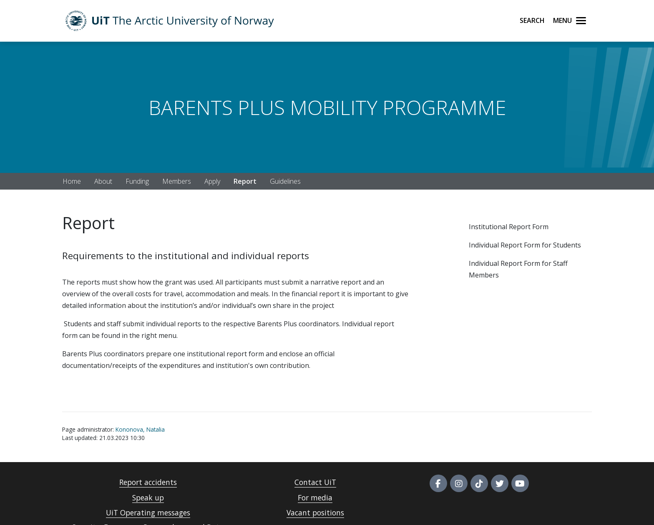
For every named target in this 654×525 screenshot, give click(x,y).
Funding (137, 181)
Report (245, 181)
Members (176, 181)
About (103, 181)
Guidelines (285, 181)
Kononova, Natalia (140, 429)
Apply (212, 181)
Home (72, 181)
